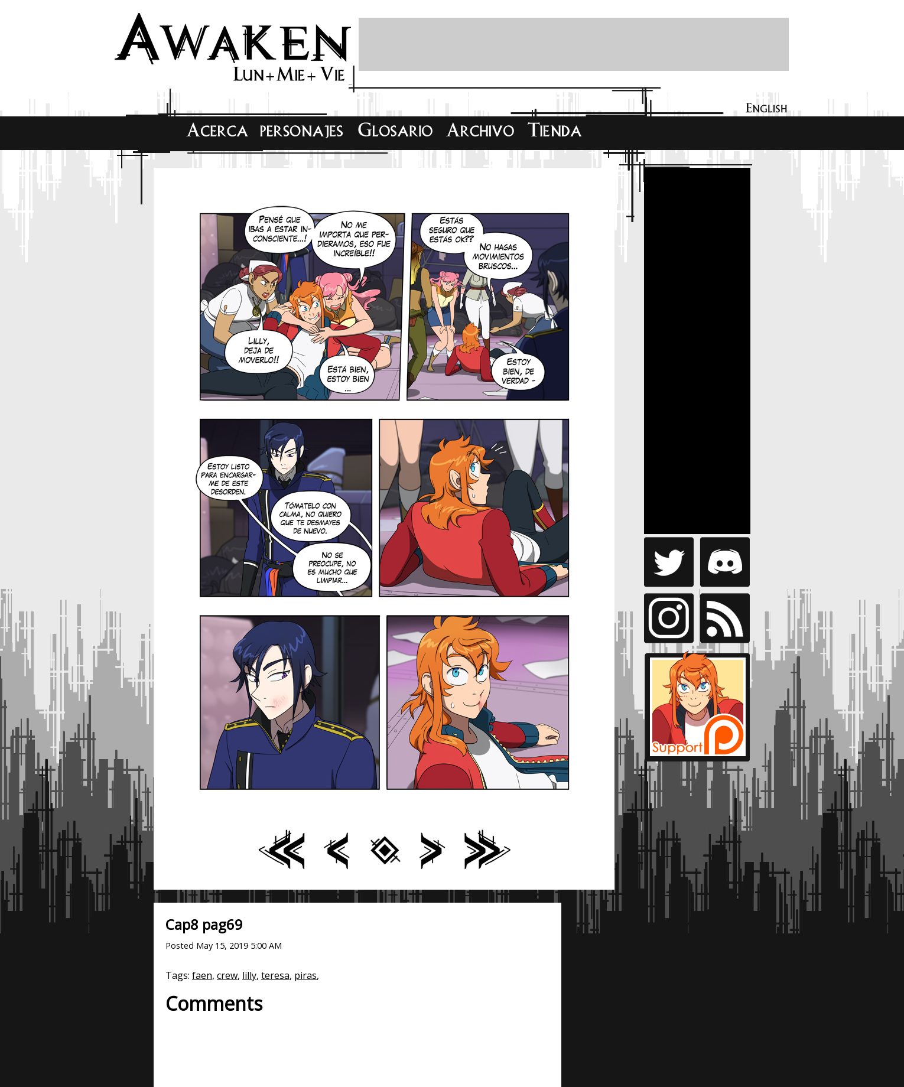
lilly (249, 975)
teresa (275, 975)
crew (227, 975)
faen (202, 975)
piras (305, 975)
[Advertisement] (574, 44)
